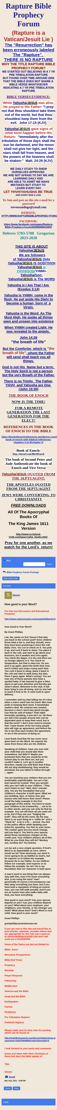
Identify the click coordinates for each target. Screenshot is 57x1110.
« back (5, 1102)
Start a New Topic (11, 578)
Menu (7, 560)
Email (12, 1077)
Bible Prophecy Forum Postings (20, 572)
